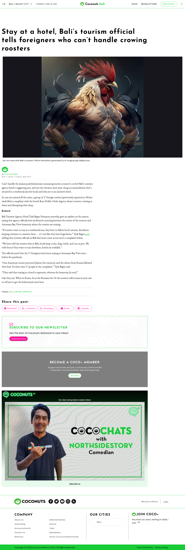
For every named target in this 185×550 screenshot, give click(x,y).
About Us (18, 520)
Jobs (51, 528)
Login (181, 4)
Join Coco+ (168, 4)
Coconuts (95, 4)
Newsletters (149, 4)
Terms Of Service (145, 547)
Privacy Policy (161, 547)
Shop (134, 4)
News (18, 292)
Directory (18, 536)
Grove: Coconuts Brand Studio (63, 536)
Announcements (22, 528)
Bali (11, 292)
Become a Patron (150, 502)
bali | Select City (20, 4)
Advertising (19, 524)
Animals (27, 292)
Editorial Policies (57, 520)
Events (52, 524)
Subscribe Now (18, 339)
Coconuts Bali (11, 174)
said (87, 234)
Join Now (74, 375)
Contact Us (19, 532)
